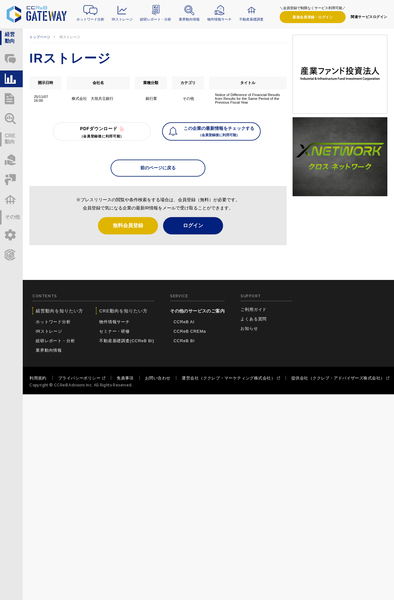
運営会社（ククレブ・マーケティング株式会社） (228, 378)
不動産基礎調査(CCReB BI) (126, 340)
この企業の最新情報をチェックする (219, 132)
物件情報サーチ (219, 19)
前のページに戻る (158, 167)
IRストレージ (122, 19)
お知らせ (249, 328)
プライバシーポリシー (79, 378)
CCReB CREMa (189, 331)
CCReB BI (184, 340)
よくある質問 (253, 319)
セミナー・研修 (114, 331)
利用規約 (37, 378)
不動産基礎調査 (251, 19)
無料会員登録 (128, 225)
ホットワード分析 (90, 19)
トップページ (39, 37)
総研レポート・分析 (155, 19)
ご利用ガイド (253, 309)
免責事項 (125, 378)
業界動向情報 (189, 19)
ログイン (313, 17)
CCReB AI (183, 321)
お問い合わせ (158, 378)
